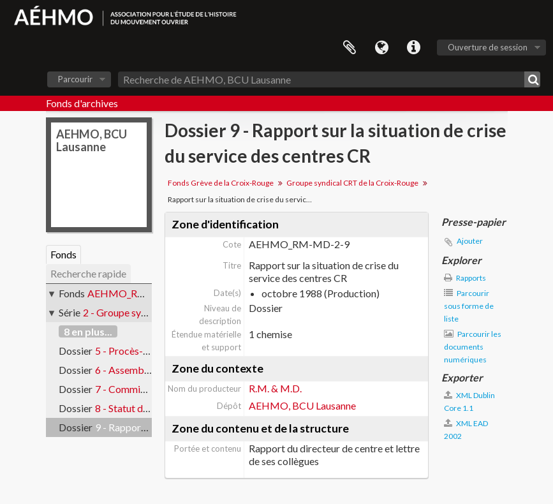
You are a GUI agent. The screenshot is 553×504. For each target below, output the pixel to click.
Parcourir (75, 79)
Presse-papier (349, 48)
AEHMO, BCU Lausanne (302, 405)
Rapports (465, 278)
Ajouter (470, 241)
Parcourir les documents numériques (472, 346)
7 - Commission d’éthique (149, 389)
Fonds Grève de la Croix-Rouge (221, 183)
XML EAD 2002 (466, 430)
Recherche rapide (88, 273)
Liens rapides (413, 48)
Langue (381, 48)
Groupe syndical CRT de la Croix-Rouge (352, 183)
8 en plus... (88, 331)
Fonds (63, 254)
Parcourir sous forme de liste (469, 305)
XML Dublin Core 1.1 (469, 401)
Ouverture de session (487, 47)
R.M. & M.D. (275, 388)
